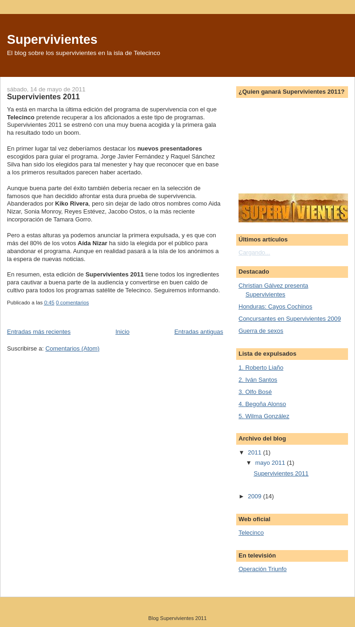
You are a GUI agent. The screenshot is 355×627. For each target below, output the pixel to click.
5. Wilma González (264, 416)
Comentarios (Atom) (72, 348)
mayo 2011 (271, 462)
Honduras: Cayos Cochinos (275, 306)
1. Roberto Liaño (261, 367)
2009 (255, 496)
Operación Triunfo (263, 568)
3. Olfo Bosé (255, 391)
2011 (255, 452)
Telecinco (251, 532)
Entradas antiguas (198, 331)
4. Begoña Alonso (262, 403)
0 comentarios (72, 302)
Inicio (123, 331)
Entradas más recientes (39, 331)
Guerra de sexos (261, 330)
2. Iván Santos (258, 379)
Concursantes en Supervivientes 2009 (290, 318)
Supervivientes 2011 (43, 96)
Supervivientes (52, 39)
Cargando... (254, 252)
